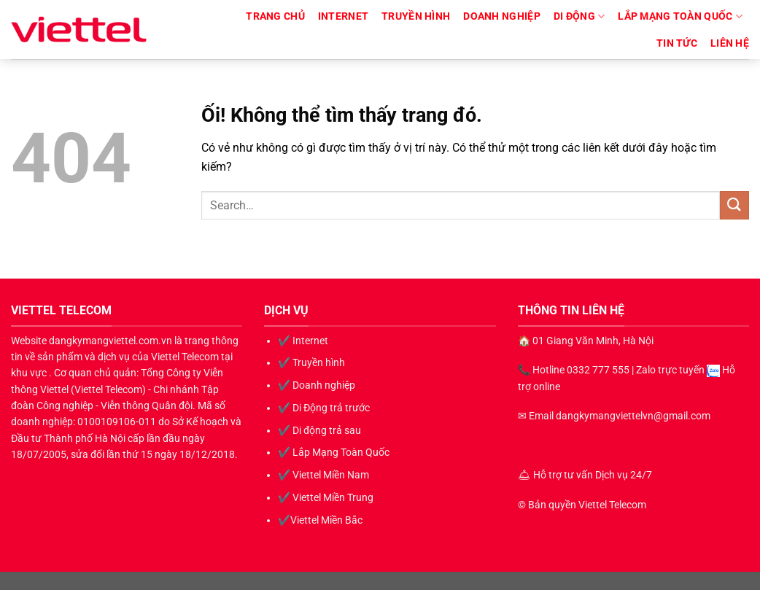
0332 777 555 (598, 370)
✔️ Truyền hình (311, 362)
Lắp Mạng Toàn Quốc (680, 16)
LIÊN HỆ (729, 43)
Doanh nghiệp (501, 16)
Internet (343, 16)
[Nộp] (734, 205)
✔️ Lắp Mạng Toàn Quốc (333, 452)
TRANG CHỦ (275, 16)
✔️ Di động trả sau (319, 430)
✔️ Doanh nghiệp (316, 385)
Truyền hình (415, 16)
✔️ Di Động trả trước (324, 408)
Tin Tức (676, 43)
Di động (579, 16)
